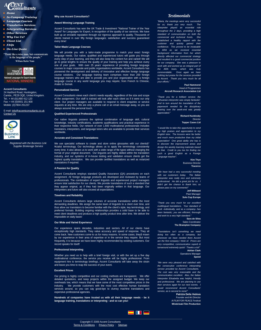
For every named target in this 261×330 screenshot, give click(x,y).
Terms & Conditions (84, 325)
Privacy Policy (106, 325)
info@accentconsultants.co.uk (28, 110)
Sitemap (122, 325)
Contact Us (10, 113)
